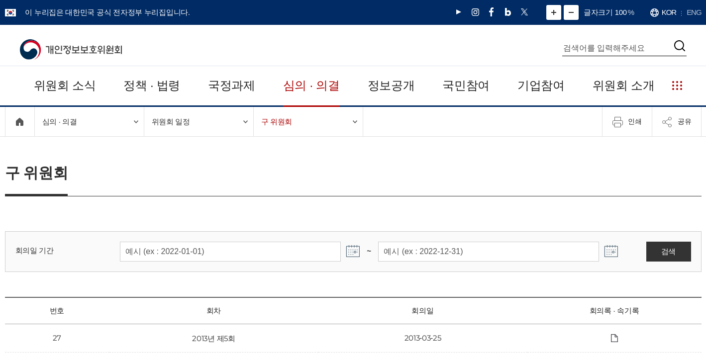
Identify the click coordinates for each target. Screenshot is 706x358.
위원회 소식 (64, 85)
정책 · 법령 (151, 85)
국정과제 (231, 85)
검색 (668, 251)
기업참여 (542, 85)
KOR (670, 12)
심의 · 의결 (312, 85)
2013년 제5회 (213, 338)
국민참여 (467, 85)
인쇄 (627, 122)
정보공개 (392, 85)
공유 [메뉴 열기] (677, 122)
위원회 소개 (624, 85)
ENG (695, 12)
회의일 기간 (33, 250)
